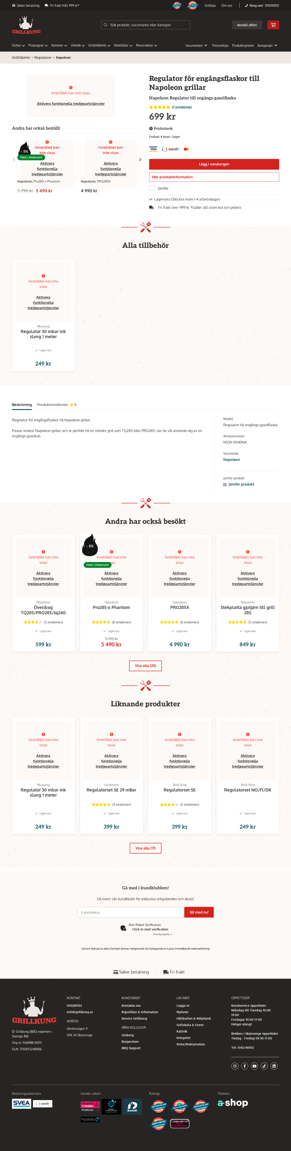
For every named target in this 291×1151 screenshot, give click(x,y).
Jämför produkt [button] (238, 494)
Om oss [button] (226, 5)
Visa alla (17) (146, 872)
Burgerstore (130, 1062)
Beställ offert (247, 25)
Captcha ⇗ (162, 954)
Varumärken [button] (196, 45)
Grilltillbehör (99, 45)
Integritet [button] (183, 1058)
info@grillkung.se (80, 1032)
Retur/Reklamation (191, 1064)
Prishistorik (161, 129)
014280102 (272, 5)
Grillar (18, 45)
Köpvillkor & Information (140, 1032)
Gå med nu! (200, 932)
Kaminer (59, 45)
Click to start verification (150, 950)
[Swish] (42, 1124)
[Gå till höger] (140, 159)
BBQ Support (131, 1068)
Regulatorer (43, 57)
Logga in (183, 1026)
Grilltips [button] (210, 5)
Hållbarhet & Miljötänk (194, 1039)
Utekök (78, 45)
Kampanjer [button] (267, 45)
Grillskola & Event (190, 1045)
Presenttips (220, 45)
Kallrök (182, 1051)
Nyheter (183, 1032)
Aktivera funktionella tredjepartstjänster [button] (71, 103)
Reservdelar (146, 45)
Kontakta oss (131, 1026)
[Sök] (145, 24)
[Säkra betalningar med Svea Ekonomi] (21, 1124)
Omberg (128, 1055)
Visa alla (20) (145, 682)
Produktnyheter (243, 45)
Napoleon (63, 57)
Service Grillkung (134, 1039)
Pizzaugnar (38, 45)
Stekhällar (123, 45)
